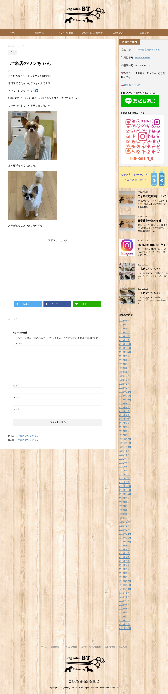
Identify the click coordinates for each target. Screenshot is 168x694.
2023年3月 (124, 380)
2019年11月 (125, 537)
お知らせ (144, 32)
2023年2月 (124, 384)
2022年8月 (124, 407)
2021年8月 (124, 455)
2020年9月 (124, 498)
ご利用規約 (118, 32)
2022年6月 (124, 415)
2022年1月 (124, 435)
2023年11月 (125, 348)
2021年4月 (124, 470)
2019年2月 (124, 573)
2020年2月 (124, 526)
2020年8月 (124, 502)
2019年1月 (124, 577)
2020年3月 (124, 522)
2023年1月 (124, 387)
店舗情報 (39, 32)
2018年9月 (124, 593)
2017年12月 (125, 628)
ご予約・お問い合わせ (92, 32)
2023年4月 (124, 376)
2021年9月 (124, 451)
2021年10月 (125, 447)
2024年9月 (124, 320)
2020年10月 (125, 494)
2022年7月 (124, 411)
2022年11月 (125, 395)
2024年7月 (124, 324)
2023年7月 (124, 364)
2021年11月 (125, 443)
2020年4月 (124, 518)
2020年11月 (125, 490)
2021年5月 (124, 466)
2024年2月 (124, 336)
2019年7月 (124, 553)
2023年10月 (125, 352)
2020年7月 (124, 506)
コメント (17, 343)
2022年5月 (124, 419)
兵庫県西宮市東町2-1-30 (147, 49)
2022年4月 (124, 423)
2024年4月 (124, 328)
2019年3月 (124, 569)
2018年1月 (124, 624)
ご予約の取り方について (152, 196)
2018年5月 (124, 608)
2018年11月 (125, 585)
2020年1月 (124, 529)
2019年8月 (124, 549)
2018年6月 (124, 604)
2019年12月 (125, 533)
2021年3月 (124, 474)
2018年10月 (125, 589)
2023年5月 (124, 372)
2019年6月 (124, 557)
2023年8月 (124, 360)
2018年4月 (124, 612)
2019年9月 (124, 545)
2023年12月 (125, 344)
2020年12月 (125, 486)
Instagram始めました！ (152, 244)
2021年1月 (124, 482)
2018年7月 (124, 600)
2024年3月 (124, 332)
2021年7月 (124, 458)
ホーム (13, 32)
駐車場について (132, 85)
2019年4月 (124, 565)
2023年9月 (124, 356)
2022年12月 (125, 391)
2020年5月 (124, 514)
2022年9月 (124, 403)
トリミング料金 (65, 32)
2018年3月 (124, 616)
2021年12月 (125, 439)
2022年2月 (124, 431)
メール (17, 397)
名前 (16, 385)
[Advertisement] (57, 269)
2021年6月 (124, 462)
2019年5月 (124, 561)
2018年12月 (125, 581)
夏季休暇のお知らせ (149, 220)
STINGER (114, 688)
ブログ (14, 319)
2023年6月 (124, 368)
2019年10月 (125, 541)
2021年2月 (124, 478)
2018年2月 (124, 620)
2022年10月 (125, 399)
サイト (16, 409)
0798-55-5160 (142, 57)
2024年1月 (124, 340)
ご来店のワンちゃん (28, 435)
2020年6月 (124, 510)
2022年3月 (124, 427)
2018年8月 (124, 597)
